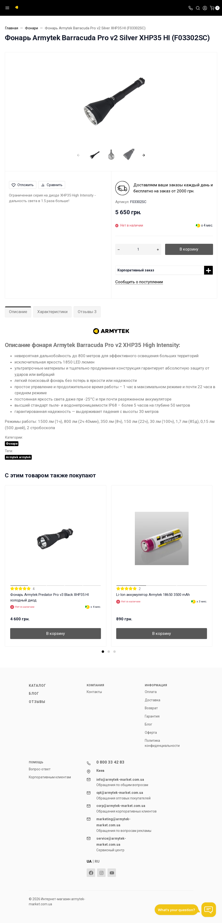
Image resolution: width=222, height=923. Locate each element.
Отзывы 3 (87, 311)
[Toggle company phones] (190, 7)
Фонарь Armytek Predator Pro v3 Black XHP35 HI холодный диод (49, 597)
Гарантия (152, 716)
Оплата (151, 692)
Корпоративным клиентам (50, 777)
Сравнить (51, 185)
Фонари (11, 443)
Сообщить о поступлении (139, 281)
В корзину (189, 249)
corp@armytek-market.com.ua (120, 806)
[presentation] (78, 154)
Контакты (94, 692)
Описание (18, 311)
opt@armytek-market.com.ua (119, 793)
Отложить (23, 185)
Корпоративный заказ (135, 270)
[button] (103, 651)
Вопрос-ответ (40, 769)
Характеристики (52, 311)
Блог (34, 693)
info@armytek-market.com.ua (120, 779)
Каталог (37, 685)
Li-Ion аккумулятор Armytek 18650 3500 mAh (153, 594)
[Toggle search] (198, 7)
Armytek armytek (18, 457)
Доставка (152, 700)
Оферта (151, 732)
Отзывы (37, 702)
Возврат (151, 708)
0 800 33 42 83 (110, 762)
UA (89, 861)
